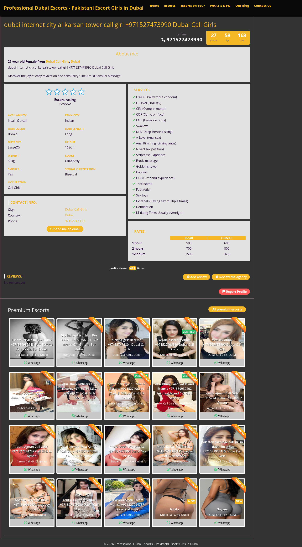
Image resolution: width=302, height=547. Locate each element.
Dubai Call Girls (57, 61)
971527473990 (181, 39)
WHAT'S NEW (220, 5)
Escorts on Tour (192, 5)
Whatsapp (34, 362)
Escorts (169, 5)
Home (154, 5)
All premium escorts (227, 309)
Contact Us (262, 5)
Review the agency (231, 277)
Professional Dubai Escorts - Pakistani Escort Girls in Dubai (73, 7)
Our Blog (242, 5)
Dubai (75, 61)
